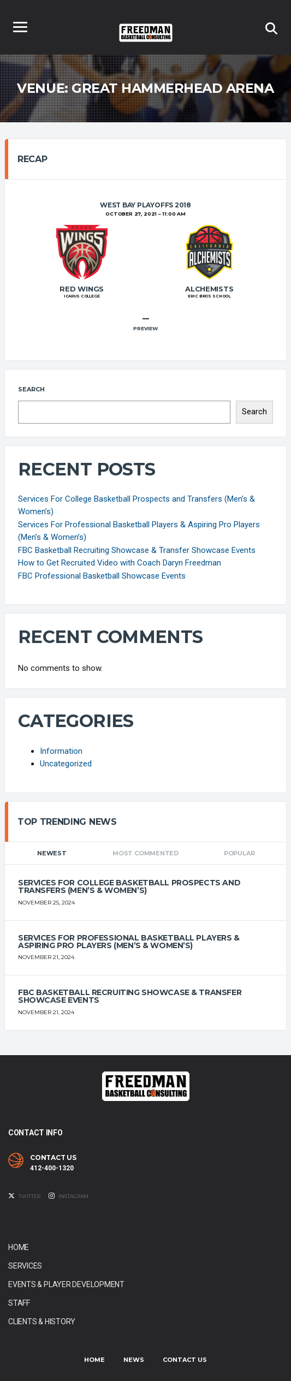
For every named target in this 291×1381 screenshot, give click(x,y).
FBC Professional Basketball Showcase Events (102, 576)
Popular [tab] (239, 853)
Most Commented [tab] (145, 853)
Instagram (68, 1196)
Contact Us (185, 1360)
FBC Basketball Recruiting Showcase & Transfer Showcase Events (137, 550)
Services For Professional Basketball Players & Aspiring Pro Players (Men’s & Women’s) (129, 941)
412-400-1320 (52, 1168)
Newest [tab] (52, 853)
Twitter (24, 1196)
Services (25, 1265)
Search (31, 389)
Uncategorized (66, 764)
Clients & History (41, 1321)
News (133, 1360)
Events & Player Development (66, 1284)
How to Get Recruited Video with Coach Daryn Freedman (119, 563)
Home (18, 1247)
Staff (19, 1303)
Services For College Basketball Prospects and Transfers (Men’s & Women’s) (129, 886)
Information (61, 751)
